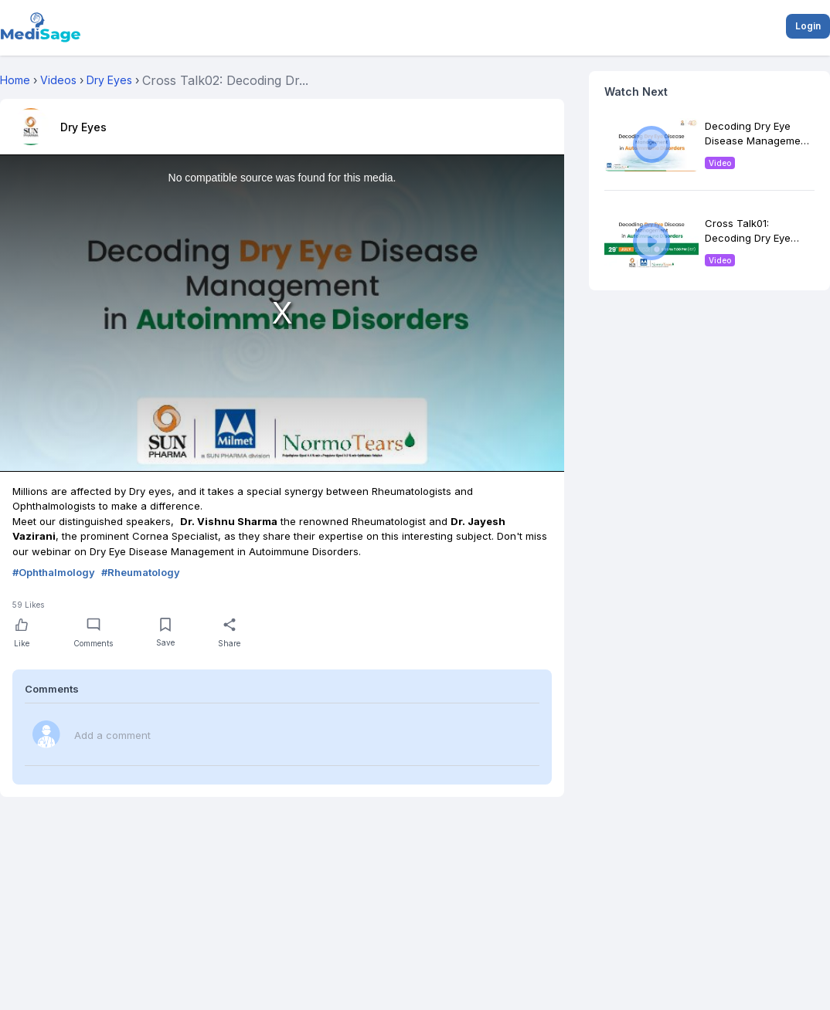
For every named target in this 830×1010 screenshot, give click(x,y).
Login (808, 26)
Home (15, 79)
